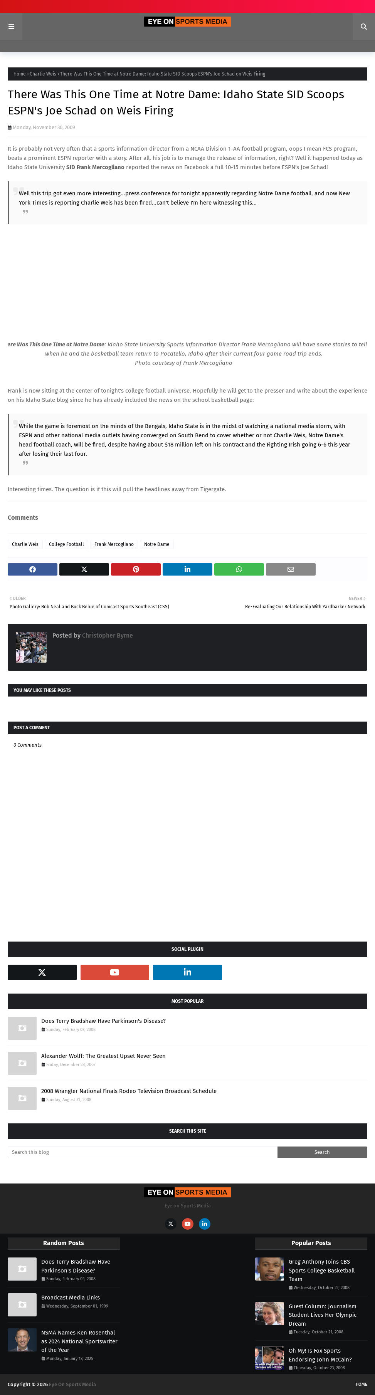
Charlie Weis (43, 74)
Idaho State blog (46, 399)
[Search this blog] (142, 1152)
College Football (66, 544)
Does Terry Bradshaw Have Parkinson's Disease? (103, 1020)
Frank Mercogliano (114, 544)
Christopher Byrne (107, 635)
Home (19, 74)
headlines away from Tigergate (185, 489)
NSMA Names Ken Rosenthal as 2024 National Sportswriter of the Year (79, 1341)
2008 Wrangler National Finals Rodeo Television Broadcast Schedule (129, 1091)
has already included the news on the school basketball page (172, 399)
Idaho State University (36, 167)
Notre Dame (157, 544)
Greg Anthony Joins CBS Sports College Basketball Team (322, 1270)
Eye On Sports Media (72, 1384)
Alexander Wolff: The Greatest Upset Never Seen (103, 1056)
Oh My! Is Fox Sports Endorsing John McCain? (320, 1355)
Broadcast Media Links (70, 1297)
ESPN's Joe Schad (304, 167)
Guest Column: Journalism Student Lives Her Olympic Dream (323, 1315)
